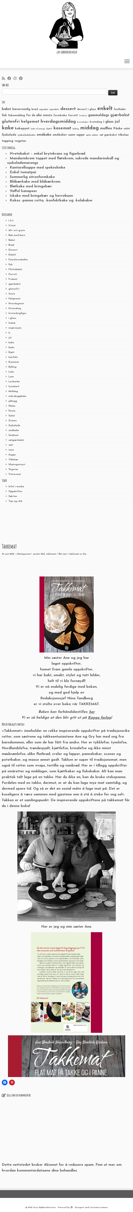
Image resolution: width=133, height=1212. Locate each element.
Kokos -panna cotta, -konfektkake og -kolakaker (51, 200)
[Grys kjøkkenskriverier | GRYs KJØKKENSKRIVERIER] (66, 25)
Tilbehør (13, 459)
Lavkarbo (14, 381)
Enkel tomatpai (23, 172)
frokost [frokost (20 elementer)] (83, 116)
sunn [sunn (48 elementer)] (71, 134)
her (92, 712)
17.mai (12, 225)
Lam (11, 377)
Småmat (14, 435)
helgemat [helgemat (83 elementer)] (30, 122)
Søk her (13, 496)
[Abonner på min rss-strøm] (4, 79)
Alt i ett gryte (17, 230)
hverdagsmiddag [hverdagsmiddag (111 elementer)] (58, 121)
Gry (84, 554)
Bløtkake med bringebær (31, 186)
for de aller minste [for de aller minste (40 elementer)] (39, 115)
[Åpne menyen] (127, 61)
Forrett (13, 274)
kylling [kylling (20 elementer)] (76, 129)
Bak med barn (17, 235)
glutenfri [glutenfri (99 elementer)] (11, 122)
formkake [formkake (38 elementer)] (60, 115)
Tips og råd (15, 501)
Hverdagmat (16, 303)
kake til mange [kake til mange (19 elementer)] (38, 129)
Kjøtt (11, 352)
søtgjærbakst (16, 440)
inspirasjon (15, 328)
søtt (11, 445)
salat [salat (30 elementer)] (127, 128)
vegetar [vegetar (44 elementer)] (20, 141)
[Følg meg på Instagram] (16, 79)
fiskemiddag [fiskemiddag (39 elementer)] (16, 115)
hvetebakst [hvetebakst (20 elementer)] (82, 122)
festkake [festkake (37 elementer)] (120, 109)
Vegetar (13, 469)
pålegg (13, 401)
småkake (14, 430)
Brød (11, 245)
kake (11, 342)
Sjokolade (14, 425)
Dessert (13, 250)
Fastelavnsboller (18, 260)
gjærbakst (15, 284)
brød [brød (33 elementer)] (34, 109)
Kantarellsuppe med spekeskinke (37, 167)
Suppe (12, 455)
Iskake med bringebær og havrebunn (41, 196)
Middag (13, 391)
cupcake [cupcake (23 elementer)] (43, 109)
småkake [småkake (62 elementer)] (44, 135)
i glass (12, 318)
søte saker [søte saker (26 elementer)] (92, 135)
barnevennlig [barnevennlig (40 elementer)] (21, 109)
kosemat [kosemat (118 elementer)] (62, 128)
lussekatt (14, 386)
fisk (10, 264)
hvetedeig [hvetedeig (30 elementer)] (96, 122)
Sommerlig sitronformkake (32, 177)
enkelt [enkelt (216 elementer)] (105, 108)
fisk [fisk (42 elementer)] (4, 115)
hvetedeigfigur (17, 313)
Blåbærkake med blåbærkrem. (35, 182)
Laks (11, 372)
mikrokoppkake (17, 396)
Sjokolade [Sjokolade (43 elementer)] (9, 134)
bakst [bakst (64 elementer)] (6, 109)
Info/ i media (16, 486)
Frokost (13, 279)
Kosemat (14, 362)
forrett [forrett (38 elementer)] (73, 115)
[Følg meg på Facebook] (10, 79)
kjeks (11, 347)
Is (9, 333)
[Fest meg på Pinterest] (22, 79)
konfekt (13, 357)
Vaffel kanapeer (23, 191)
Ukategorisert (17, 464)
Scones (13, 420)
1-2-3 (11, 220)
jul (10, 338)
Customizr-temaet (99, 1208)
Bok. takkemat (49, 554)
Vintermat (15, 474)
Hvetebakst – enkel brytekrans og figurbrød (47, 154)
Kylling (12, 367)
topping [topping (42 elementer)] (7, 141)
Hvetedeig (15, 308)
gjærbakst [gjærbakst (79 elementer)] (120, 115)
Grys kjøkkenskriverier (44, 1208)
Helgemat (14, 299)
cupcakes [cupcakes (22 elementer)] (54, 109)
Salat (12, 416)
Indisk (12, 323)
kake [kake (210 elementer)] (8, 128)
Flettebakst (15, 269)
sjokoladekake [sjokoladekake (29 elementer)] (26, 135)
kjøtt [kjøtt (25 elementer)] (49, 129)
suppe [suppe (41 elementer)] (80, 135)
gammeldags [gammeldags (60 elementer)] (98, 115)
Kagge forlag (99, 718)
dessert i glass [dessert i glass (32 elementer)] (86, 109)
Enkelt (12, 255)
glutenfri (14, 289)
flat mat (62, 554)
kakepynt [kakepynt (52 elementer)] (22, 128)
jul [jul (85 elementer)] (117, 122)
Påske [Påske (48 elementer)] (117, 128)
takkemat (74, 554)
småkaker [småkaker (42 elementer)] (60, 135)
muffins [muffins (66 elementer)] (106, 128)
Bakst (12, 240)
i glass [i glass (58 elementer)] (108, 122)
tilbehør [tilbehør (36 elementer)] (123, 135)
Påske (12, 406)
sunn (11, 450)
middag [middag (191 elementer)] (89, 128)
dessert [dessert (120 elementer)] (68, 109)
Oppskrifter (15, 491)
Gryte (12, 294)
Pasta (12, 411)
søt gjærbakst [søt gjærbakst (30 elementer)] (108, 135)
